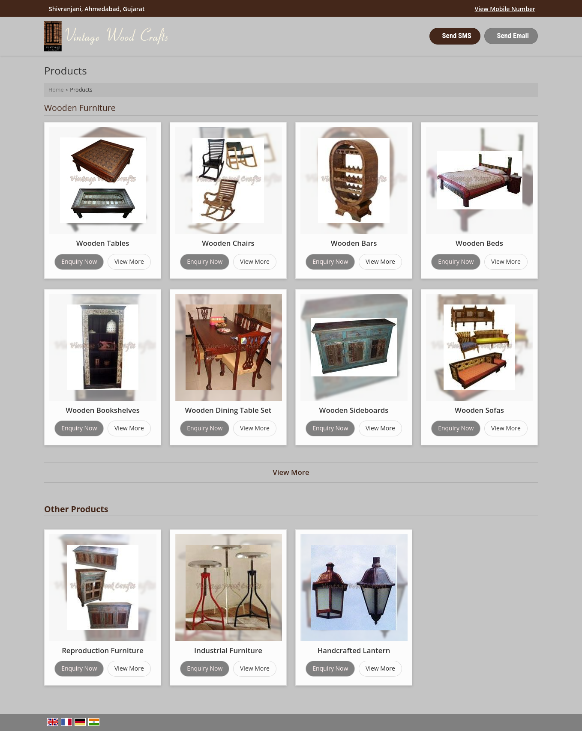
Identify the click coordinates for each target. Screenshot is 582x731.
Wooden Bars (354, 243)
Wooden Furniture (80, 107)
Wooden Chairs (228, 243)
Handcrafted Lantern (354, 650)
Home (56, 89)
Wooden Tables (102, 243)
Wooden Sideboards (354, 410)
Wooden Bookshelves (103, 410)
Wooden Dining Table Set (228, 410)
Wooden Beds (479, 243)
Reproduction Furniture (103, 650)
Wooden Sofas (479, 410)
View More (129, 261)
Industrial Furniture (228, 650)
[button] (505, 9)
